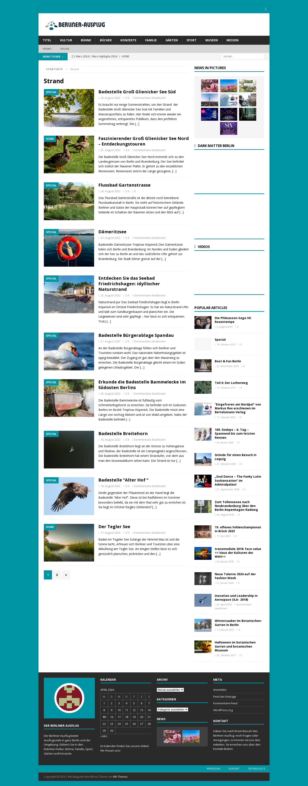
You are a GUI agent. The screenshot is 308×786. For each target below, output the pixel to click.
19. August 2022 (110, 439)
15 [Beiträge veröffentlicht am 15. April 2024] (104, 716)
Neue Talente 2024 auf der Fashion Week (235, 575)
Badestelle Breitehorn (123, 433)
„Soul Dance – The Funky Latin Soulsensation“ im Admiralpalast (238, 480)
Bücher (106, 40)
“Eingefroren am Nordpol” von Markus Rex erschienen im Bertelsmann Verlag (238, 408)
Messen (232, 40)
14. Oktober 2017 (226, 344)
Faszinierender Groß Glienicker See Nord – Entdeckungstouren (143, 140)
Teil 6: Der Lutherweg (231, 382)
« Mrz (103, 736)
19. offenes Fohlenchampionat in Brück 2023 (238, 529)
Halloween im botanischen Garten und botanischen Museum (235, 646)
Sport (192, 40)
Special (65, 48)
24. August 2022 (110, 191)
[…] (137, 123)
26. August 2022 (110, 98)
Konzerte (128, 40)
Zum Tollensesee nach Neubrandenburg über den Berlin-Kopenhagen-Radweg (236, 505)
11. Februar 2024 (226, 416)
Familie (151, 40)
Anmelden (220, 689)
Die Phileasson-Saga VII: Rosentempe (233, 320)
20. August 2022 (110, 393)
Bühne (86, 40)
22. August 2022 (110, 295)
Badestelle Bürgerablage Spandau (136, 335)
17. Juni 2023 (224, 535)
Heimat (47, 48)
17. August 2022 (110, 532)
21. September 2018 (228, 488)
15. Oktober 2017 (226, 387)
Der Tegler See (114, 526)
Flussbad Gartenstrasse (124, 185)
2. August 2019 (225, 326)
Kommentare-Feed (225, 703)
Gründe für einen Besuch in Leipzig (235, 457)
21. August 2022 (110, 341)
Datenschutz (256, 768)
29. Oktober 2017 (226, 654)
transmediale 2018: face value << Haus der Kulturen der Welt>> (238, 552)
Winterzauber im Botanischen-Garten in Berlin (238, 622)
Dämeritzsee (112, 231)
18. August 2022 (110, 486)
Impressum (213, 768)
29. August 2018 (225, 514)
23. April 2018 (224, 604)
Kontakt (234, 768)
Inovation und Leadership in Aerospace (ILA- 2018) (236, 597)
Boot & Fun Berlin (228, 361)
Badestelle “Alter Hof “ (123, 480)
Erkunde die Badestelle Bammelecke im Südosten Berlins (142, 384)
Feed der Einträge (224, 696)
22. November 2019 (228, 365)
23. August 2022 (110, 237)
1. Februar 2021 (225, 629)
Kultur (66, 40)
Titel (47, 40)
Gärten (172, 40)
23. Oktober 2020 (226, 463)
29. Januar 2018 (225, 561)
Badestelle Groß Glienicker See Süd (137, 91)
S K (127, 98)
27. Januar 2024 (225, 582)
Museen (211, 40)
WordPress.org (223, 710)
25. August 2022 (110, 150)
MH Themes (120, 776)
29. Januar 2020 (225, 442)
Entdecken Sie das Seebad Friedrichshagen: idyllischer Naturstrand (129, 283)
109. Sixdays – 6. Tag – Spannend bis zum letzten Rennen (235, 433)
